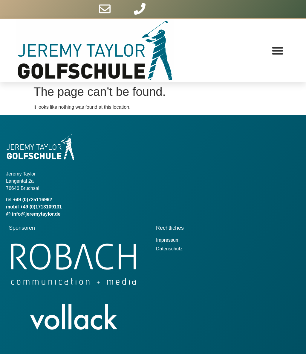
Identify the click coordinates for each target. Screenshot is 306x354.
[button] (278, 51)
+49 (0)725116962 (32, 199)
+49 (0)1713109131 (41, 206)
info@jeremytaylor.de (36, 214)
